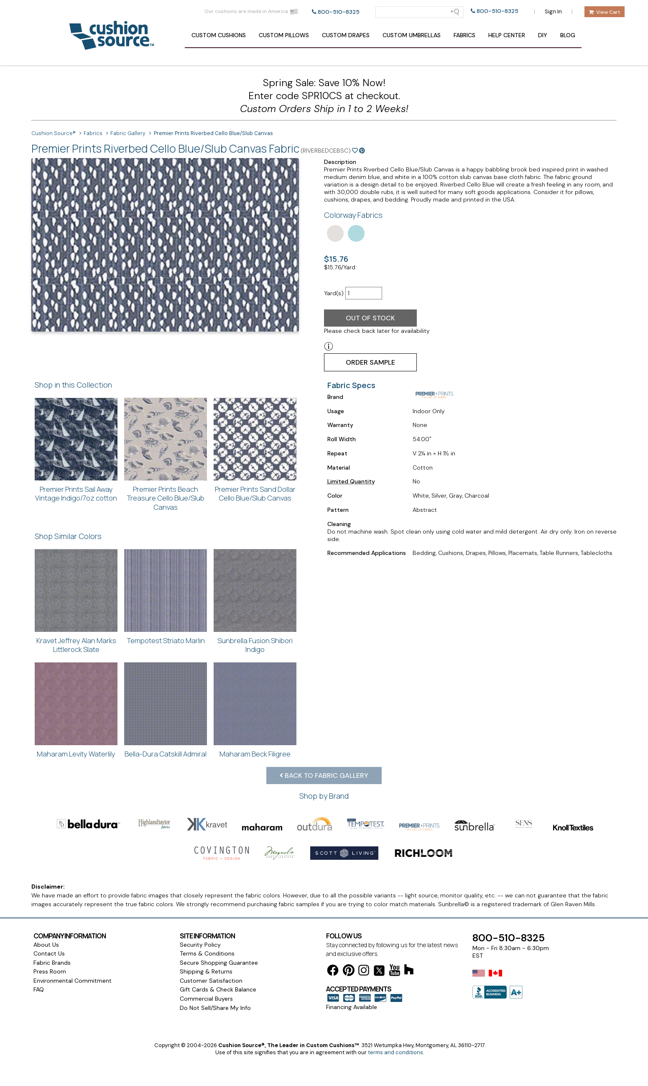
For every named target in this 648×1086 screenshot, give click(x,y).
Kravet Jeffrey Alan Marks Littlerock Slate (76, 645)
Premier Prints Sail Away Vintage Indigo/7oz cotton (76, 493)
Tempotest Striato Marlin (166, 640)
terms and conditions (395, 1052)
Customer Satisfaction (211, 980)
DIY (542, 35)
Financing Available (351, 1007)
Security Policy (200, 944)
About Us (46, 944)
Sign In (553, 11)
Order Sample (370, 362)
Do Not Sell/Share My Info (215, 1008)
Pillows (284, 35)
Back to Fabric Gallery (324, 775)
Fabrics (464, 35)
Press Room (49, 971)
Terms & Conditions (207, 953)
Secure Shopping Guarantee (219, 962)
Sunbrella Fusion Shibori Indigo (255, 645)
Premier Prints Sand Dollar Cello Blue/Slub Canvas (255, 493)
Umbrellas (412, 35)
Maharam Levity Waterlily (76, 754)
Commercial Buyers (206, 998)
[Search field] (419, 12)
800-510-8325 (339, 11)
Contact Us (49, 953)
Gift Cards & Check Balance (218, 989)
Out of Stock (370, 318)
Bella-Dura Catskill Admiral (166, 754)
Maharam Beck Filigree (255, 754)
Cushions (218, 35)
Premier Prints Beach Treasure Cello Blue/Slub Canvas (165, 498)
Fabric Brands (52, 962)
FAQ (38, 989)
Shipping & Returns (206, 971)
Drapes (346, 35)
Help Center (506, 35)
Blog (567, 35)
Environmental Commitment (72, 980)
